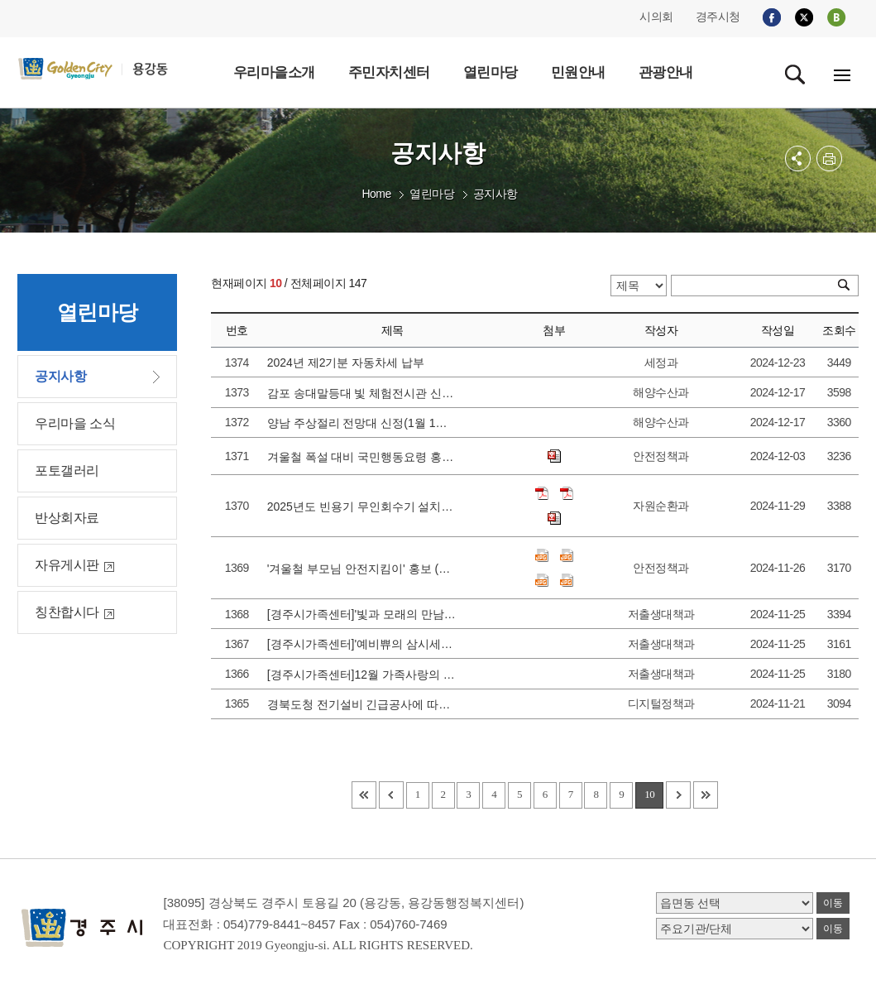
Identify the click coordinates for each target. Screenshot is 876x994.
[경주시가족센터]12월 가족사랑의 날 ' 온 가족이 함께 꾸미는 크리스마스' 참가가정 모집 (362, 674)
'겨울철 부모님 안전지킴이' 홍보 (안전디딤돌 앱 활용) (362, 568)
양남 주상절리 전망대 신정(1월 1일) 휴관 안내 (362, 423)
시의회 (656, 16)
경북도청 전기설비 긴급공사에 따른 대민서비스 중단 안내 (362, 704)
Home (375, 193)
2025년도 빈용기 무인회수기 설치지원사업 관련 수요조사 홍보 (362, 506)
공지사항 (495, 193)
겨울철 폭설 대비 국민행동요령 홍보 (362, 456)
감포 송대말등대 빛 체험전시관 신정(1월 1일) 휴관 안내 (362, 393)
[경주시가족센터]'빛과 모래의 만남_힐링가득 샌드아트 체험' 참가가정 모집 (362, 614)
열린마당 (431, 193)
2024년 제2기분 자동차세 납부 (349, 362)
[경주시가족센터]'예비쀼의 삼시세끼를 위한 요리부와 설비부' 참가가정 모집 (362, 644)
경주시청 (718, 16)
